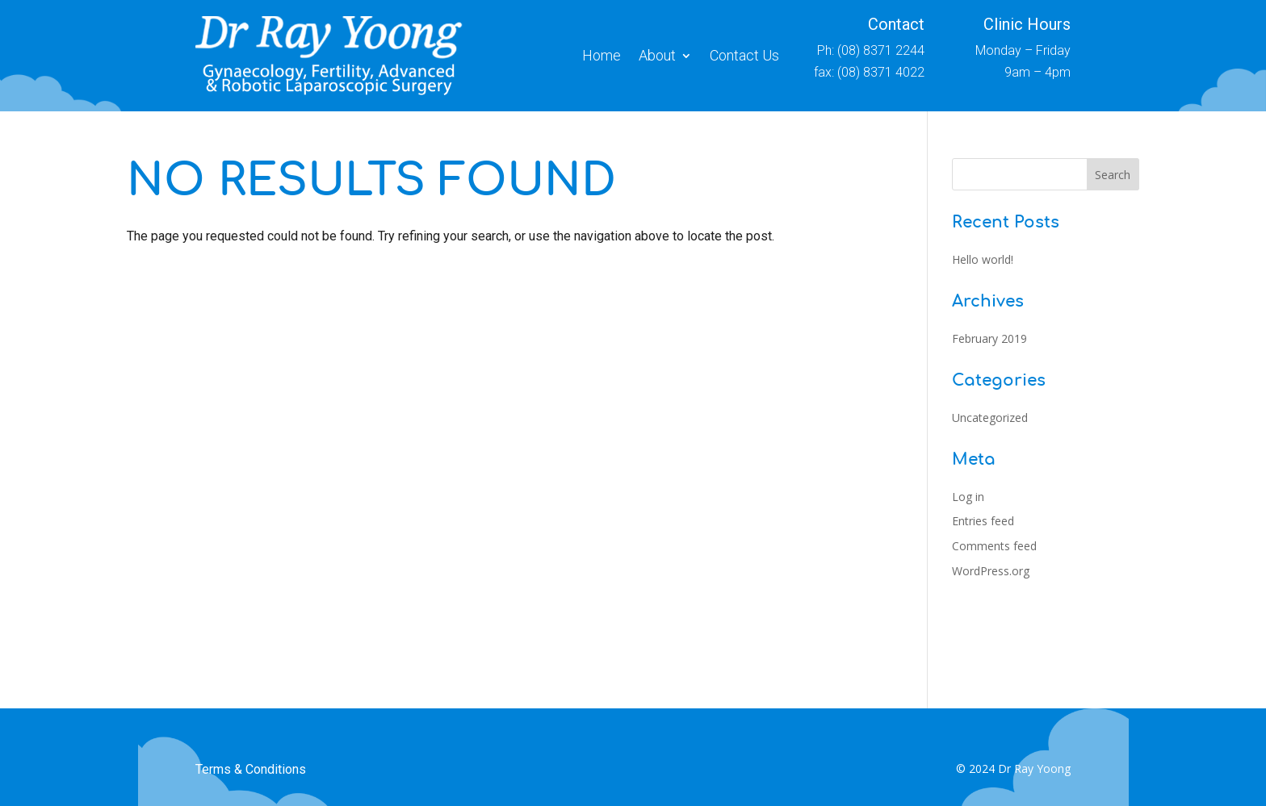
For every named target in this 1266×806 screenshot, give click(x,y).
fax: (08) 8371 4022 (869, 72)
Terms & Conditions (250, 769)
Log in (968, 496)
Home (601, 55)
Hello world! (982, 259)
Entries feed (983, 520)
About (657, 55)
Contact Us (744, 55)
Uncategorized (990, 417)
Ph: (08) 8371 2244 (870, 50)
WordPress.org (990, 570)
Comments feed (994, 545)
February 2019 (989, 338)
